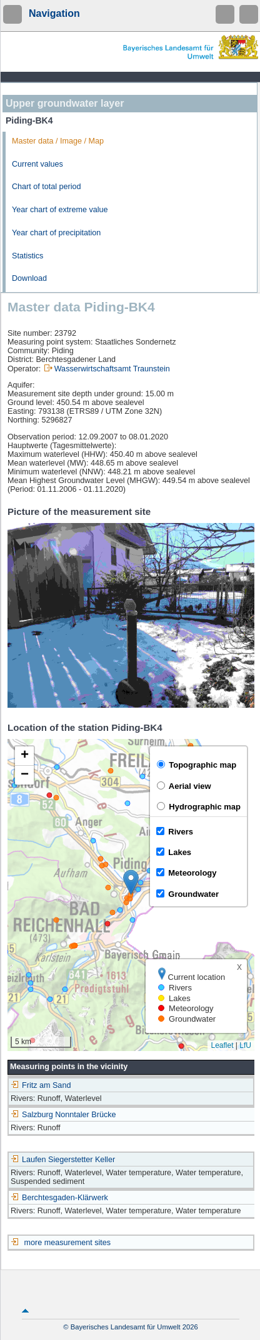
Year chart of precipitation (56, 232)
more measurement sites (67, 1242)
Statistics (27, 256)
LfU (245, 1045)
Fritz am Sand (41, 1085)
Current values (37, 164)
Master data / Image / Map (58, 141)
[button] (131, 882)
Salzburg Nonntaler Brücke (63, 1114)
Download (29, 278)
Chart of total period (46, 186)
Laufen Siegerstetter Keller (63, 1159)
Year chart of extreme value (60, 209)
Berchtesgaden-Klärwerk (59, 1197)
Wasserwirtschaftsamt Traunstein (112, 368)
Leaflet (222, 1045)
